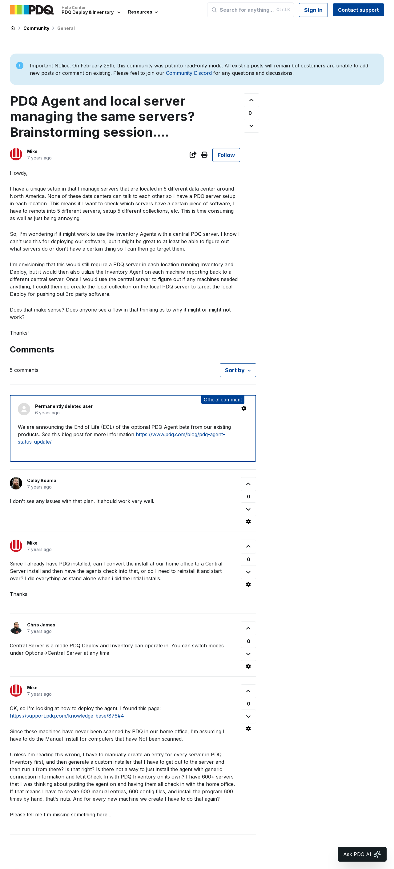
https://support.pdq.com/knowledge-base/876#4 (67, 716)
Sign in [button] (313, 10)
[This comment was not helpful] (248, 509)
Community (36, 28)
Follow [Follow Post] (226, 155)
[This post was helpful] (251, 100)
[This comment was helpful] (248, 484)
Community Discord (189, 73)
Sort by (235, 370)
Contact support (358, 10)
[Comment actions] (243, 408)
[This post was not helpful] (251, 126)
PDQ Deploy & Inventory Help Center (12, 28)
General (66, 28)
